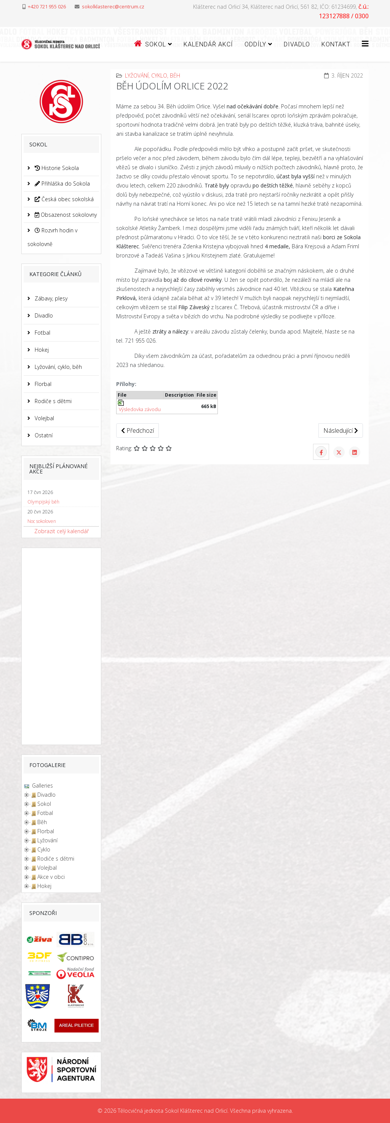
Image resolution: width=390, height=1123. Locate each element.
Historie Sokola (56, 168)
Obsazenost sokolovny (65, 214)
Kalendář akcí (208, 44)
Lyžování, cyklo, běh (57, 366)
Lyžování (47, 840)
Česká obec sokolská (63, 199)
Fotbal (41, 332)
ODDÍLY (255, 44)
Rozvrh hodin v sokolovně (52, 237)
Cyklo (43, 849)
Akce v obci (51, 876)
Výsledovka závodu (139, 406)
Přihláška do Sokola (61, 183)
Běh (42, 822)
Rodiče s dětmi (52, 401)
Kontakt (335, 44)
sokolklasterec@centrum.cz (113, 6)
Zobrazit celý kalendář (61, 531)
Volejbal (43, 418)
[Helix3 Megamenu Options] (365, 43)
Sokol (44, 803)
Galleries (41, 785)
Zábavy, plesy (50, 298)
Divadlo (297, 44)
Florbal (42, 384)
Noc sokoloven (41, 521)
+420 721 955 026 (47, 6)
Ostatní (43, 435)
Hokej (41, 349)
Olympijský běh (43, 502)
